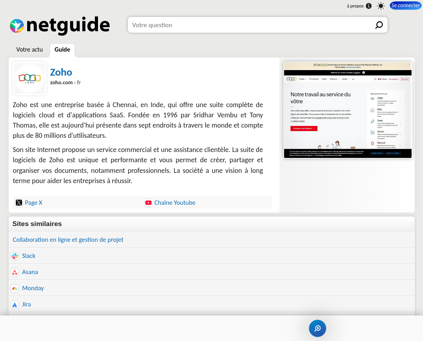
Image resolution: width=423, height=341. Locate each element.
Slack (23, 256)
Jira (21, 306)
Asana (25, 273)
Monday (28, 289)
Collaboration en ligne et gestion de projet (71, 239)
